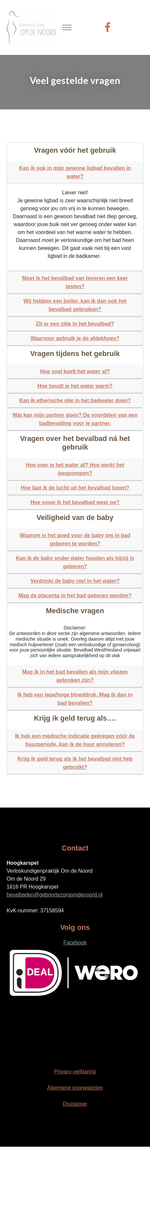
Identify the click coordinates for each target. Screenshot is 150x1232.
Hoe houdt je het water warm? (75, 386)
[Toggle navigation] (66, 27)
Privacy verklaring (75, 1071)
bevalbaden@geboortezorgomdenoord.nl (55, 894)
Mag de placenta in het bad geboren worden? (75, 595)
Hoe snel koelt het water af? (75, 371)
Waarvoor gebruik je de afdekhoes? (75, 338)
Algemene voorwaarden (75, 1088)
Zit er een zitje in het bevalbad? (75, 324)
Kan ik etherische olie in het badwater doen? (75, 400)
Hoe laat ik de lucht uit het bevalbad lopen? (75, 488)
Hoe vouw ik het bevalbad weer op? (74, 502)
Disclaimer (75, 1104)
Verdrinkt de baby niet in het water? (74, 581)
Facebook (74, 942)
